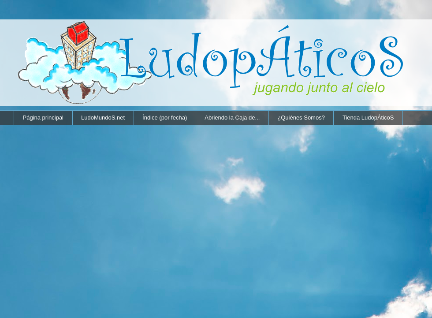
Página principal (43, 117)
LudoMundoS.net (103, 117)
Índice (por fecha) (164, 117)
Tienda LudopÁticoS (368, 117)
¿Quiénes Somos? (301, 117)
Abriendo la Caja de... (232, 117)
